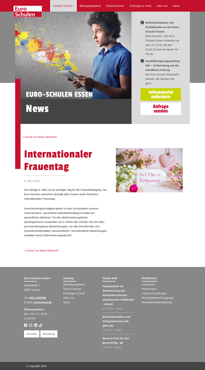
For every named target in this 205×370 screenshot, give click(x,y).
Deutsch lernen (115, 5)
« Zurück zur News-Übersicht (39, 136)
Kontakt (32, 333)
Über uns (162, 5)
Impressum (148, 284)
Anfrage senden (160, 109)
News (176, 5)
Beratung (49, 333)
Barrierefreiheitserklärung (157, 302)
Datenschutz (149, 288)
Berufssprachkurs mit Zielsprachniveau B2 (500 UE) (116, 321)
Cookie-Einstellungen (154, 293)
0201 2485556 (37, 297)
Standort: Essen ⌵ (63, 5)
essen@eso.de (42, 302)
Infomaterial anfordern (160, 94)
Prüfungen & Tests (140, 5)
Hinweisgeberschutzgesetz (157, 297)
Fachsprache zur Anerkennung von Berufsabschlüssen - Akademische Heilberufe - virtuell (118, 295)
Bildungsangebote (90, 5)
